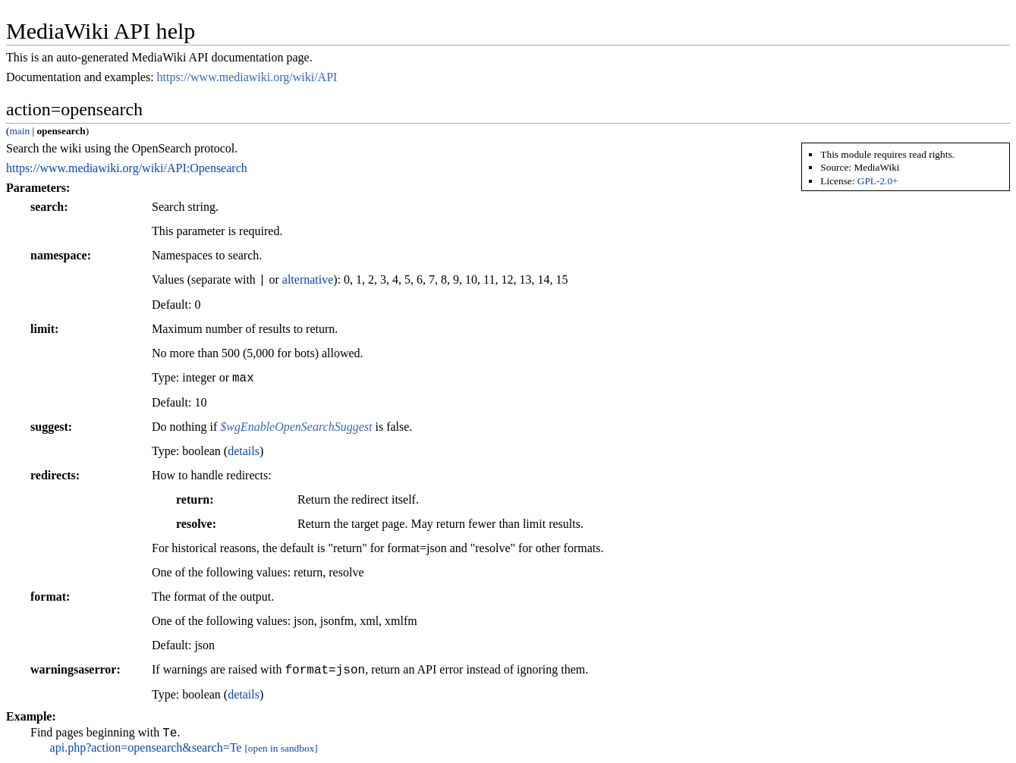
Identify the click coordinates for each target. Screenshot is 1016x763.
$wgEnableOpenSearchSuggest (296, 426)
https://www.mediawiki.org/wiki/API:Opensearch (126, 168)
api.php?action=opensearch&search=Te (146, 749)
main (19, 131)
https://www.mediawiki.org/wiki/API (247, 77)
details (244, 450)
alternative (308, 280)
